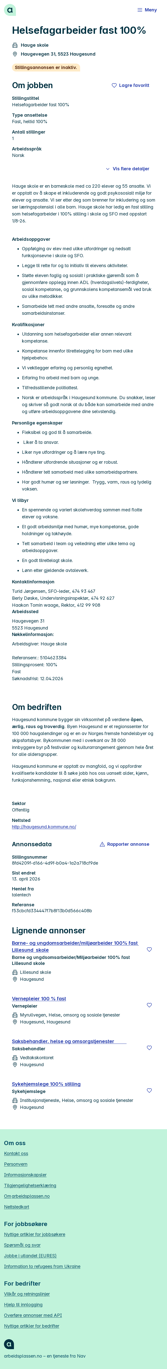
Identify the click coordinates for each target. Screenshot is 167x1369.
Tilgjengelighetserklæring (30, 1185)
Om (27, 1196)
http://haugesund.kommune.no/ (44, 826)
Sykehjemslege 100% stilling (46, 1084)
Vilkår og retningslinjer (27, 1294)
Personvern (15, 1164)
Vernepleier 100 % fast (39, 999)
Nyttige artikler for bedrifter (31, 1326)
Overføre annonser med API (33, 1315)
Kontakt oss (16, 1153)
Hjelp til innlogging (23, 1304)
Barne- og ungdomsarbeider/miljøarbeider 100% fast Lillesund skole (75, 946)
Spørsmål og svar (22, 1245)
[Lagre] (149, 949)
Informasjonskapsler (25, 1174)
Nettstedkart (16, 1206)
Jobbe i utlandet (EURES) (30, 1255)
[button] (124, 844)
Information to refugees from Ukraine (42, 1266)
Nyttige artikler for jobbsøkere (34, 1234)
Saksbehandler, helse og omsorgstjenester (69, 1041)
